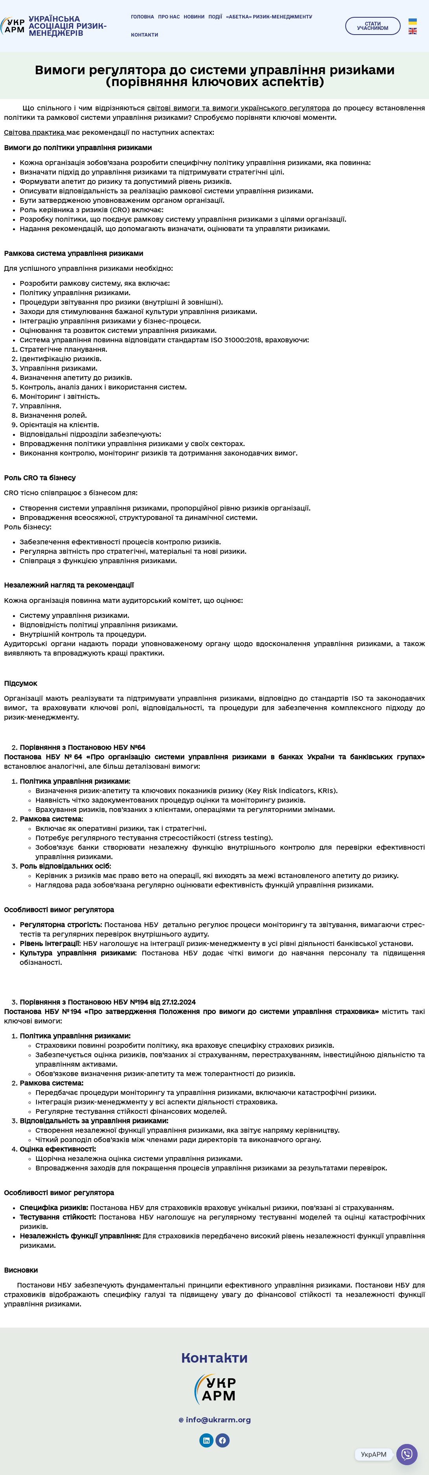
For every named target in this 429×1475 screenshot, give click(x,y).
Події (215, 16)
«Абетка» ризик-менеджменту (269, 16)
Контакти (144, 34)
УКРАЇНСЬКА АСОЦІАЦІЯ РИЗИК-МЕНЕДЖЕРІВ (68, 26)
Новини (194, 16)
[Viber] (407, 1454)
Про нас (169, 16)
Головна (142, 16)
